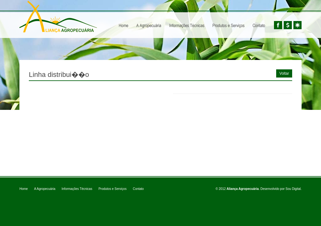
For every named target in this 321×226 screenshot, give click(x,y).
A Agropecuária (148, 20)
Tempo (297, 25)
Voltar (284, 73)
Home (124, 20)
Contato (138, 189)
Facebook (278, 25)
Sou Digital (293, 189)
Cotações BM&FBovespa (288, 25)
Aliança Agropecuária (58, 17)
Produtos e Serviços (228, 20)
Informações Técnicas (187, 20)
